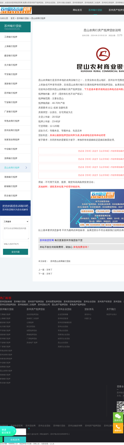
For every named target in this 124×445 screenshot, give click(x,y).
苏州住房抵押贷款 (8, 304)
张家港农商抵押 (11, 139)
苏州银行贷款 (95, 10)
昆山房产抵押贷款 (60, 304)
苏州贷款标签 (6, 301)
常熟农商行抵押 (11, 121)
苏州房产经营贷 (105, 301)
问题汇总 (87, 318)
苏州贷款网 (30, 425)
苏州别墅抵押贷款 (54, 301)
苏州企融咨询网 (75, 425)
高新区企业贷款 (64, 347)
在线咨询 (15, 439)
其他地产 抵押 (32, 343)
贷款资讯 (89, 309)
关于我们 (111, 309)
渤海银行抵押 (10, 177)
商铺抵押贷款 (32, 335)
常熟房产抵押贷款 (78, 304)
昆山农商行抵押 (38, 18)
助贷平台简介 (112, 314)
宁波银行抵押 (10, 102)
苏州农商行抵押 (11, 130)
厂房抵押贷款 (32, 339)
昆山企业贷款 (63, 343)
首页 (13, 18)
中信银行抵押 (10, 149)
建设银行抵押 (10, 55)
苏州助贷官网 (17, 425)
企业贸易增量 (63, 314)
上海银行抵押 (10, 46)
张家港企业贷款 (64, 335)
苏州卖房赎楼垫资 (65, 322)
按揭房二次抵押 (33, 318)
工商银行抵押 (10, 37)
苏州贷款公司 (44, 304)
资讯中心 (87, 314)
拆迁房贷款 (31, 326)
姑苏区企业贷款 (64, 339)
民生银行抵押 (10, 195)
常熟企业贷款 (63, 331)
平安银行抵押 (10, 74)
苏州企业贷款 (90, 301)
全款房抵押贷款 (33, 314)
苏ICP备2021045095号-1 (59, 434)
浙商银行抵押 (10, 158)
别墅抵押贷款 (32, 331)
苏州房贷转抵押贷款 (73, 301)
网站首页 (77, 10)
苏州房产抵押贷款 (36, 301)
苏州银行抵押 (10, 93)
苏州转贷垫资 (63, 318)
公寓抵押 (30, 322)
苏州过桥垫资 (110, 425)
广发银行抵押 (10, 111)
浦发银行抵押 (10, 83)
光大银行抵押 (10, 65)
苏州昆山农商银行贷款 (60, 261)
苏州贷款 (118, 301)
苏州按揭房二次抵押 (27, 304)
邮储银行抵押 (10, 186)
